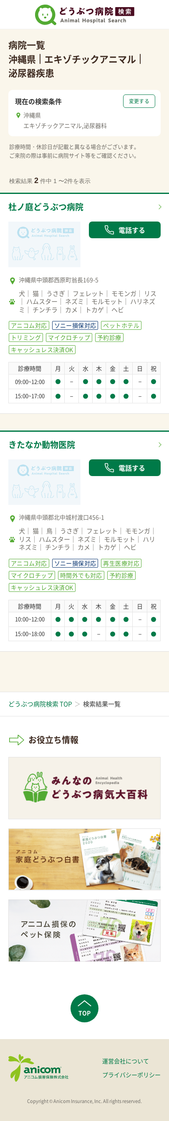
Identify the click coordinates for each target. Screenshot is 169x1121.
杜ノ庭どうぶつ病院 (45, 207)
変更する (139, 101)
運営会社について (125, 1061)
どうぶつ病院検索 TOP (40, 703)
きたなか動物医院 (41, 444)
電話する (124, 230)
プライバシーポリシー (131, 1074)
